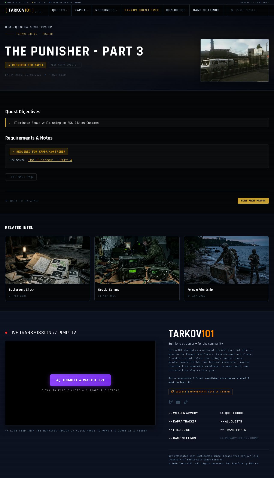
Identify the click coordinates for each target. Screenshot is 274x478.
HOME (8, 27)
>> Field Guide (179, 430)
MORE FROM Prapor (253, 200)
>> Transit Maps (233, 430)
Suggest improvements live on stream (200, 391)
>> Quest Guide (232, 413)
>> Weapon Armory (183, 413)
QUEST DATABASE (27, 27)
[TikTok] (185, 402)
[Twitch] (170, 402)
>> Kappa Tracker (182, 421)
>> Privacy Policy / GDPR (239, 438)
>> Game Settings (182, 438)
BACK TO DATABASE (22, 201)
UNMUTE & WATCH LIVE (80, 380)
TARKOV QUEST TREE (141, 10)
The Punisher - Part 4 (50, 160)
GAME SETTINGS (206, 10)
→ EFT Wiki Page (21, 177)
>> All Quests (231, 421)
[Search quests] (250, 10)
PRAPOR (46, 27)
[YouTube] (178, 402)
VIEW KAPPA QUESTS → (65, 64)
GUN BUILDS (176, 10)
